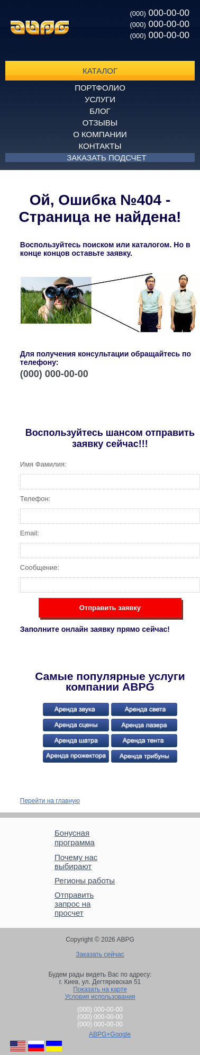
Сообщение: (39, 567)
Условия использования (100, 996)
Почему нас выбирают (75, 862)
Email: (29, 533)
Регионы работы (84, 880)
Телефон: (35, 499)
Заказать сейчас (100, 954)
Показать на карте (100, 989)
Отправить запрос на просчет (74, 903)
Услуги (100, 99)
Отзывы (100, 122)
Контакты (100, 145)
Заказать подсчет (106, 157)
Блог (99, 110)
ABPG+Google (110, 1034)
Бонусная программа (74, 837)
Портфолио (100, 87)
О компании (100, 134)
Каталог (100, 70)
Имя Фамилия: (43, 464)
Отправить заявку (110, 608)
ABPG (40, 27)
